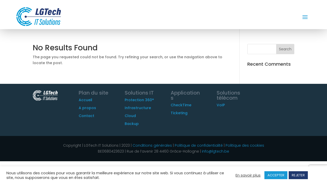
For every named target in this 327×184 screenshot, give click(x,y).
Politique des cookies (245, 145)
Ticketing (179, 113)
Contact (86, 115)
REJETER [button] (298, 175)
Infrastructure (138, 107)
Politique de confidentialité (198, 145)
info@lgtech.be (215, 151)
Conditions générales (152, 145)
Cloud (130, 115)
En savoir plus (248, 175)
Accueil (85, 99)
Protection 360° (139, 99)
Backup (132, 123)
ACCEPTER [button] (275, 175)
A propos (87, 107)
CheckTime (181, 105)
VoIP (221, 105)
